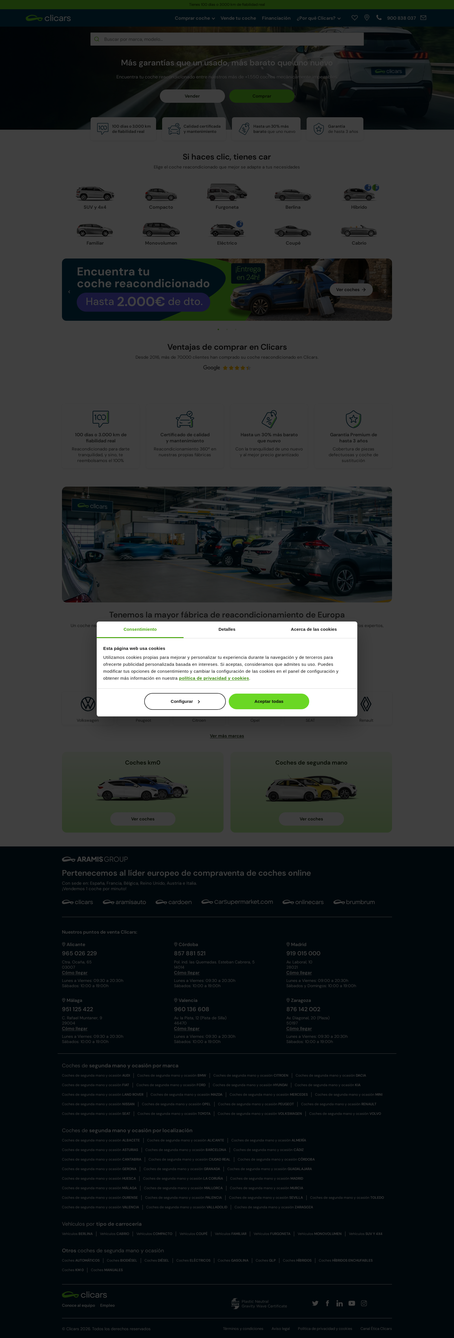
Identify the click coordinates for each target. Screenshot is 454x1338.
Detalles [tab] (227, 629)
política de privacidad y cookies (214, 678)
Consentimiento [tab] (140, 629)
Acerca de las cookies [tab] (314, 629)
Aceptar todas (269, 701)
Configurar (185, 701)
